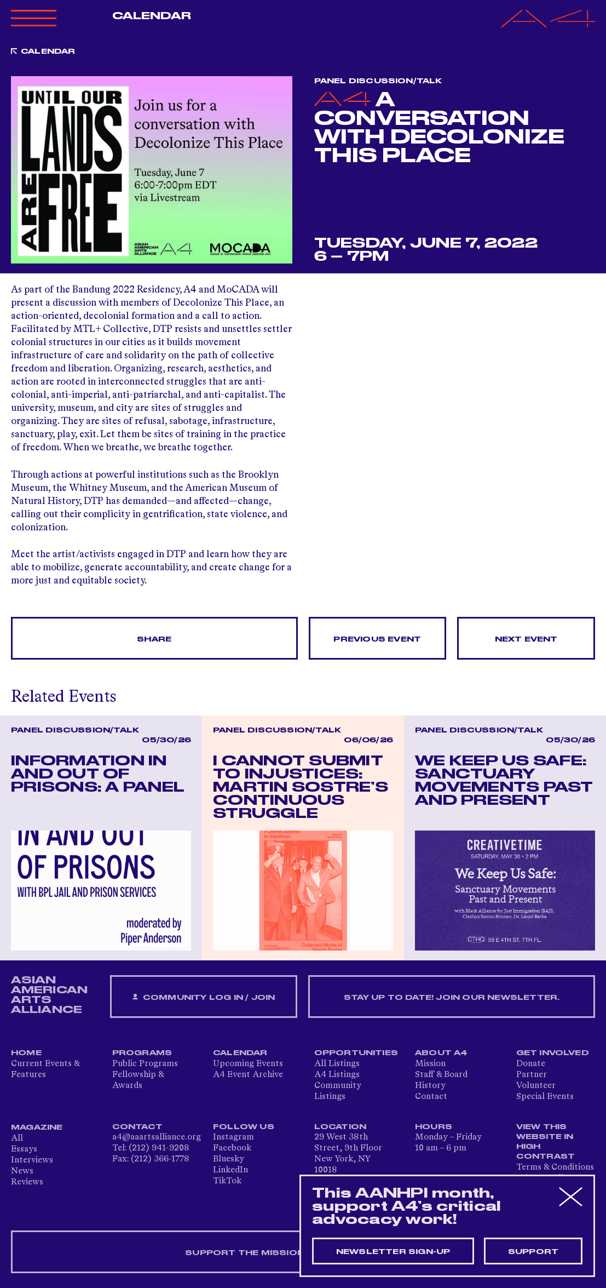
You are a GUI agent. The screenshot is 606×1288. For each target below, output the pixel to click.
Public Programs (145, 1064)
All (17, 1138)
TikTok (227, 1181)
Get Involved (552, 1053)
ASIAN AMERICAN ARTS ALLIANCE (49, 995)
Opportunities (356, 1053)
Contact (431, 1096)
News (22, 1171)
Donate (530, 1064)
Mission (430, 1064)
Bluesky (228, 1159)
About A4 (441, 1053)
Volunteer (536, 1085)
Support (533, 1252)
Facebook (232, 1148)
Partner (531, 1075)
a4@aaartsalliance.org (156, 1137)
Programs (142, 1053)
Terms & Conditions (555, 1167)
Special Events (545, 1096)
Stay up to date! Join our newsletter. (451, 997)
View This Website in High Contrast (545, 1142)
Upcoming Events (248, 1064)
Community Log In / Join (203, 997)
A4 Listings (337, 1075)
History (430, 1085)
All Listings (337, 1064)
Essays (24, 1149)
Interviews (32, 1160)
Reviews (27, 1182)
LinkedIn (230, 1170)
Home (26, 1053)
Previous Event (377, 639)
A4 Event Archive (248, 1075)
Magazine (37, 1127)
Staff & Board (441, 1075)
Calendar (152, 16)
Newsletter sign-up (393, 1252)
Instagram (233, 1137)
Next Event (526, 639)
